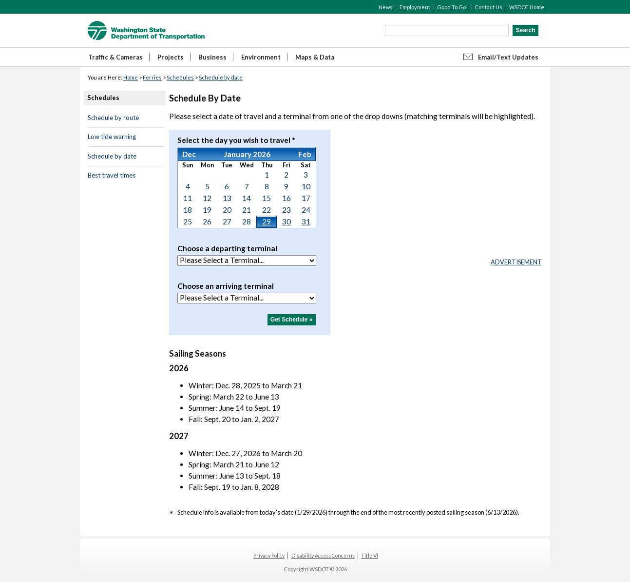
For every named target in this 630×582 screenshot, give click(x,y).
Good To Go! (452, 7)
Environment (261, 57)
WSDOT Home (526, 7)
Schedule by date (221, 77)
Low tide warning (112, 136)
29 (266, 221)
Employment (415, 7)
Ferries (152, 77)
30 (286, 221)
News (386, 7)
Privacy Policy (269, 556)
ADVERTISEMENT (516, 262)
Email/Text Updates (508, 57)
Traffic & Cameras (115, 57)
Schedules (180, 77)
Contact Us (488, 7)
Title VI (369, 556)
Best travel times (111, 175)
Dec (189, 154)
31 (306, 221)
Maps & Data (314, 57)
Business (212, 57)
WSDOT (146, 30)
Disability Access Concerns (323, 556)
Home (130, 77)
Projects (170, 57)
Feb (304, 154)
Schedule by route (113, 117)
